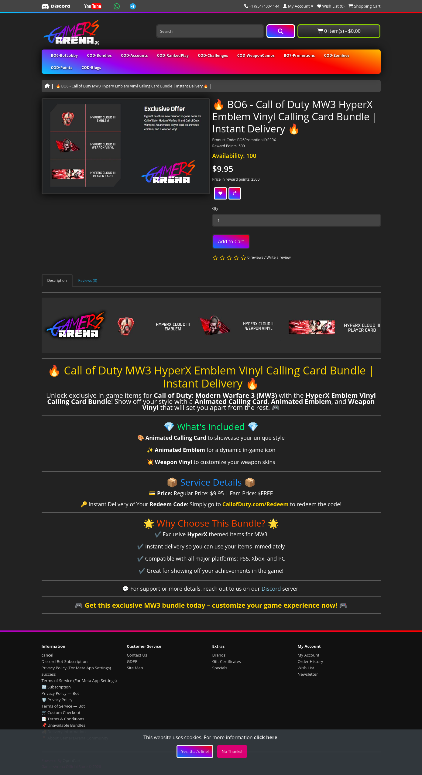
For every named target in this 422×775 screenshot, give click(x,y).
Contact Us (137, 655)
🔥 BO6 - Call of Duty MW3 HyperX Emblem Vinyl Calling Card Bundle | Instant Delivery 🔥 (132, 86)
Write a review (278, 257)
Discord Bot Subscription (65, 661)
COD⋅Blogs (91, 67)
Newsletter (308, 674)
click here (265, 737)
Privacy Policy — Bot (60, 693)
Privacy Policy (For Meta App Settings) (76, 668)
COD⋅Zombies (337, 55)
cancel (47, 655)
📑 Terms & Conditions (63, 719)
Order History (310, 661)
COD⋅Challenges (213, 55)
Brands (219, 655)
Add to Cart (231, 241)
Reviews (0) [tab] (87, 280)
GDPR (132, 661)
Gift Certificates (226, 661)
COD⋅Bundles (99, 55)
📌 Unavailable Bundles (63, 725)
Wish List (306, 668)
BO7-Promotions (299, 55)
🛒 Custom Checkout (61, 712)
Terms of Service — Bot (63, 706)
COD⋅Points (62, 67)
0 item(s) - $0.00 (339, 31)
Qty (215, 208)
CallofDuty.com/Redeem (255, 504)
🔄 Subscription (56, 687)
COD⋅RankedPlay (173, 55)
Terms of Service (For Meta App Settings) (79, 680)
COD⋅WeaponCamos (256, 55)
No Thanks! (232, 751)
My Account (309, 655)
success (49, 674)
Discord (271, 588)
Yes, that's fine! (195, 751)
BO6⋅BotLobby (64, 55)
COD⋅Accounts (134, 55)
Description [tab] (57, 280)
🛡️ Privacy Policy (57, 699)
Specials (219, 668)
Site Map (135, 668)
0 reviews (255, 257)
